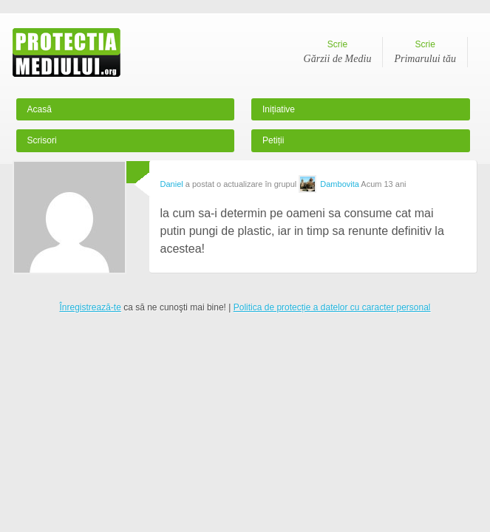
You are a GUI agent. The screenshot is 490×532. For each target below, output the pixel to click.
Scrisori (42, 140)
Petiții (273, 140)
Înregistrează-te (89, 307)
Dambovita (339, 184)
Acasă (39, 109)
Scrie (338, 53)
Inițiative (278, 109)
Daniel (171, 184)
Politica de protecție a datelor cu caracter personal (332, 307)
